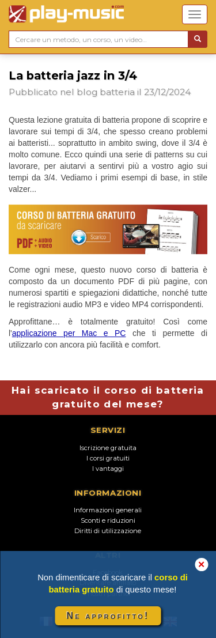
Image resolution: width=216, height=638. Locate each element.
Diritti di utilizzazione (107, 531)
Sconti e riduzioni (108, 520)
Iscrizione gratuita (108, 448)
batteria (117, 91)
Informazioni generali (108, 510)
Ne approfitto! (108, 616)
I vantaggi (108, 469)
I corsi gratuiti (108, 458)
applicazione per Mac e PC (69, 333)
